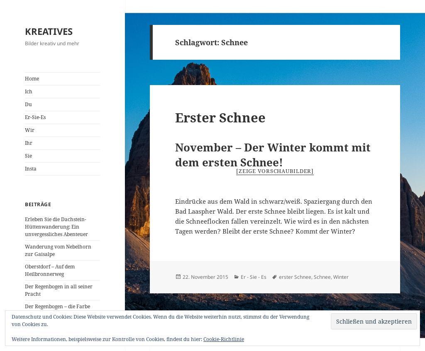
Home (32, 78)
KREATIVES (49, 31)
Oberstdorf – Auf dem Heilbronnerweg (50, 270)
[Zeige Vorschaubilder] (275, 171)
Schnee (322, 276)
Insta (31, 168)
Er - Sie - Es (253, 276)
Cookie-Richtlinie (223, 339)
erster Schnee (295, 276)
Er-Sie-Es (35, 117)
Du (28, 104)
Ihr (28, 142)
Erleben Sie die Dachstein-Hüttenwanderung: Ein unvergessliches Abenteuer (56, 227)
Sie (28, 155)
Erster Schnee (220, 117)
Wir (29, 130)
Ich (28, 91)
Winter (341, 276)
